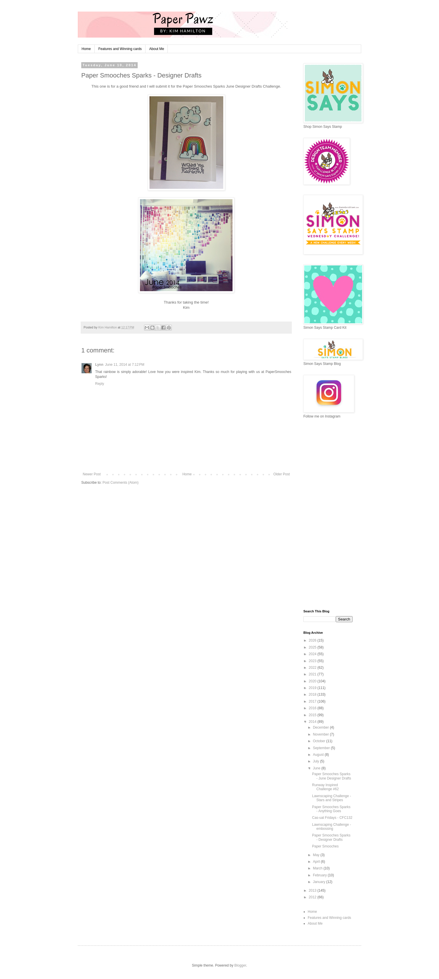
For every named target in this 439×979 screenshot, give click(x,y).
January (319, 882)
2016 (313, 708)
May (316, 855)
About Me (156, 49)
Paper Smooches (325, 846)
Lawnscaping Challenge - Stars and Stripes (331, 798)
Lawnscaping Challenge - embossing (331, 827)
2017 (313, 701)
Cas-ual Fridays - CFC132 (332, 818)
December (321, 727)
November (321, 734)
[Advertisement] (328, 514)
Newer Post (92, 474)
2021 (313, 674)
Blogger (240, 965)
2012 (313, 897)
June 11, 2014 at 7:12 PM (124, 365)
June (317, 768)
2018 (313, 694)
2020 (313, 681)
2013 (313, 891)
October (319, 741)
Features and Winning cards (120, 49)
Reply (99, 384)
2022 (313, 668)
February (320, 875)
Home (86, 49)
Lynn (99, 365)
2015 (313, 715)
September (322, 748)
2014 (313, 722)
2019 (313, 688)
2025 (313, 647)
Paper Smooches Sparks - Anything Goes (331, 809)
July (316, 761)
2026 (313, 640)
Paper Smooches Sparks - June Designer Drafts (331, 776)
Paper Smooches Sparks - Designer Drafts (331, 837)
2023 (313, 661)
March (318, 868)
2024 (313, 654)
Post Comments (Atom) (120, 483)
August (319, 755)
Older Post (281, 474)
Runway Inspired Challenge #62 (325, 787)
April (317, 862)
